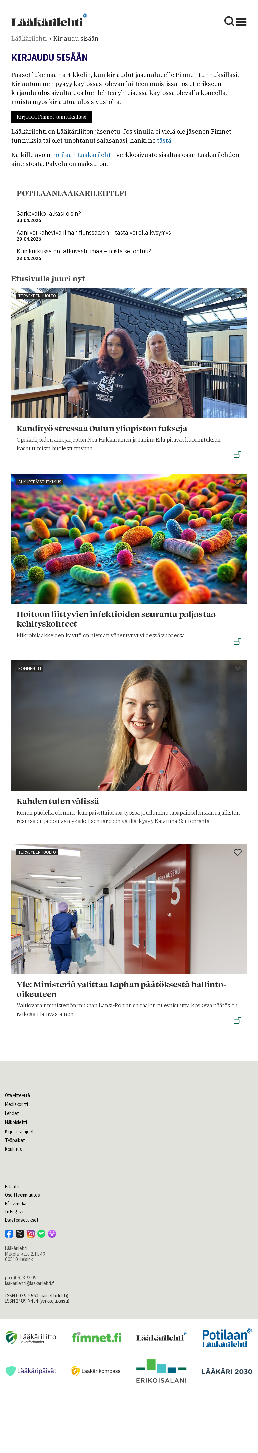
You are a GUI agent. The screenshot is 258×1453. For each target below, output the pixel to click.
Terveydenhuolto (37, 296)
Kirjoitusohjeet (19, 1132)
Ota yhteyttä (17, 1095)
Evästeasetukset (22, 1220)
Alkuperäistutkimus (39, 482)
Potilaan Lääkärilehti (82, 155)
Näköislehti (16, 1122)
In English (14, 1212)
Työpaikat (15, 1140)
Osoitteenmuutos (22, 1195)
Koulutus (13, 1149)
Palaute (12, 1187)
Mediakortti (16, 1104)
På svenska (15, 1204)
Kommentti (29, 668)
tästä (164, 140)
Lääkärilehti (29, 38)
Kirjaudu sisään (76, 38)
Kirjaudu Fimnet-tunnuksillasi (51, 117)
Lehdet (12, 1113)
